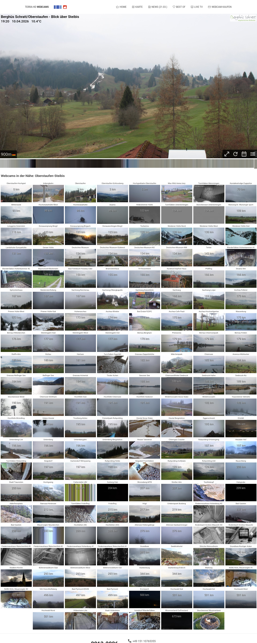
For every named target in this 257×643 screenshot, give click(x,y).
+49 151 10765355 (144, 641)
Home (121, 6)
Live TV (197, 6)
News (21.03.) (157, 6)
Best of (178, 6)
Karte (137, 6)
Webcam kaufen (219, 6)
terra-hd (37, 7)
